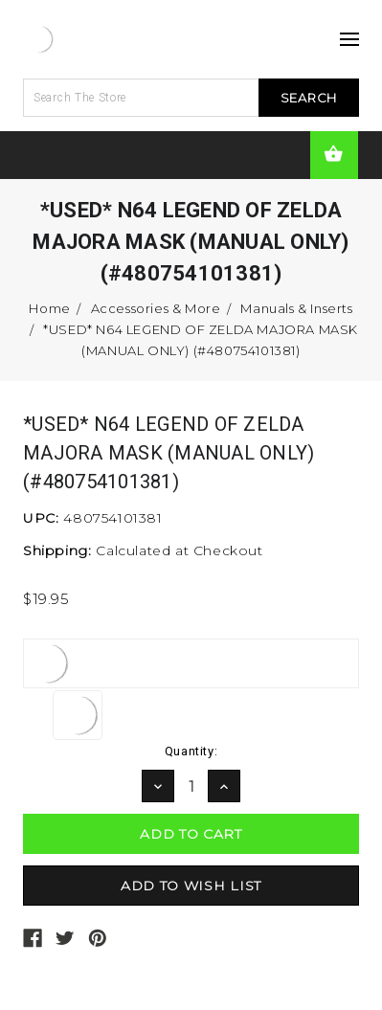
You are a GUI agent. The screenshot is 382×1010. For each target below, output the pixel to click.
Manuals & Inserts (296, 308)
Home (49, 308)
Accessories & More (156, 308)
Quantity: (191, 751)
